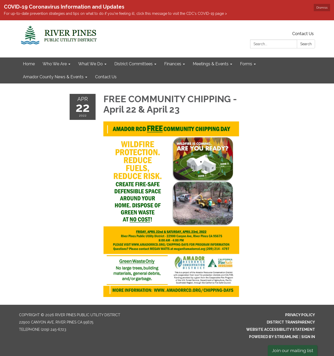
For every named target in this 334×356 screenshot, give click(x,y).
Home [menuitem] (29, 63)
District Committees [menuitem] (133, 63)
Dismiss (322, 7)
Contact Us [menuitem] (106, 76)
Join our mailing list (292, 350)
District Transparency (291, 322)
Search (306, 44)
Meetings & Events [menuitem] (211, 63)
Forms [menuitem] (246, 63)
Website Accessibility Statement (280, 329)
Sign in (308, 337)
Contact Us (303, 33)
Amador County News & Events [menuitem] (53, 76)
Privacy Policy (300, 315)
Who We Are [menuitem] (55, 63)
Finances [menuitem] (172, 63)
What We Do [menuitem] (90, 63)
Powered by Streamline (273, 337)
